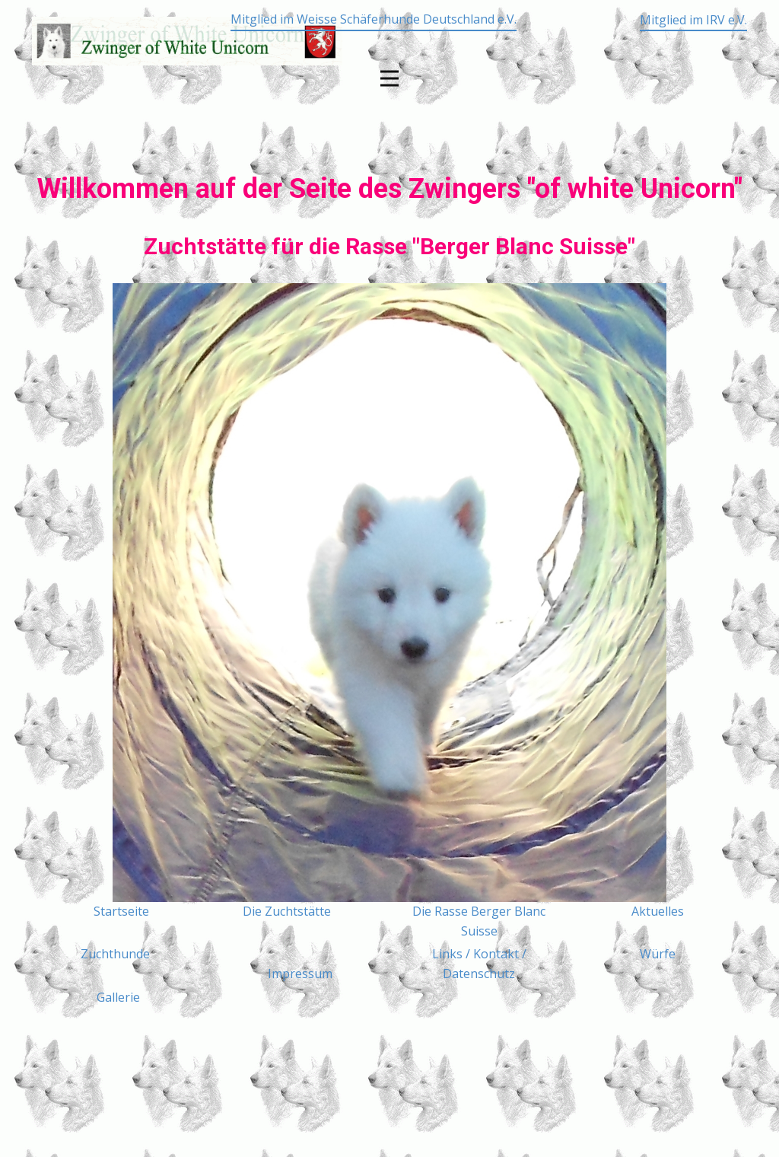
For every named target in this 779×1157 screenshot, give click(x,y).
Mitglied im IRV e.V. (693, 19)
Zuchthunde (115, 953)
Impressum (300, 973)
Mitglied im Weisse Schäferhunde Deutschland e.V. (374, 19)
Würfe (658, 953)
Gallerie (118, 997)
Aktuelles (657, 911)
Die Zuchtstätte (287, 911)
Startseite (121, 911)
